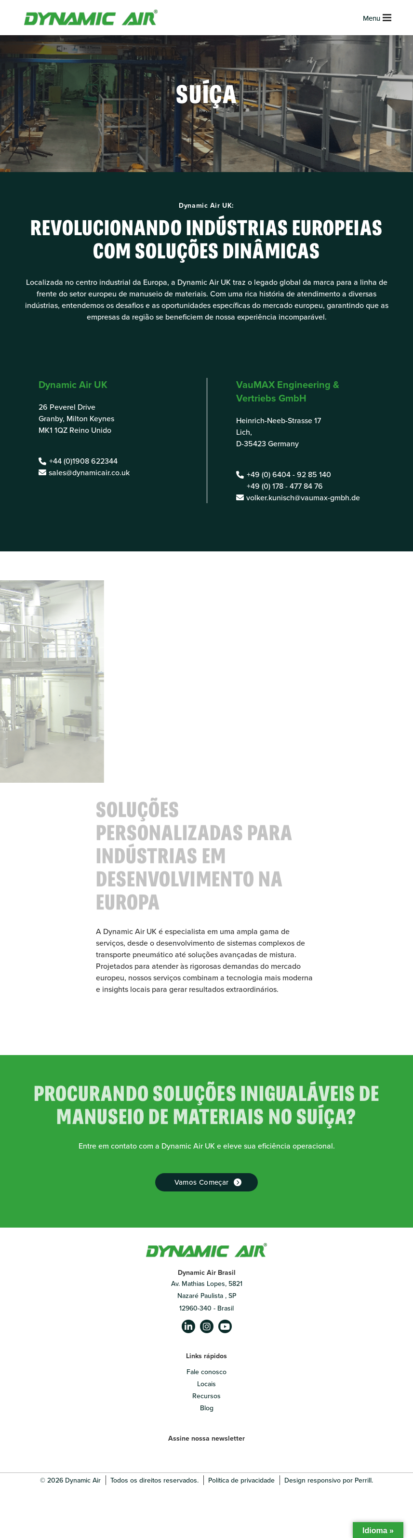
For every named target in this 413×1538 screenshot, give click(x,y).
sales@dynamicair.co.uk (89, 472)
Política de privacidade (241, 1480)
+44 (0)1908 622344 (83, 460)
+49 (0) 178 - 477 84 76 (285, 486)
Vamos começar (201, 1182)
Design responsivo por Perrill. (328, 1480)
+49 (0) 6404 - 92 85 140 (289, 474)
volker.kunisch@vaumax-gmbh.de (303, 497)
